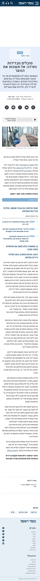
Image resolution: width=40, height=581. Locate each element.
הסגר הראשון (28, 165)
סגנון (34, 545)
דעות (20, 52)
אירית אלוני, (27, 97)
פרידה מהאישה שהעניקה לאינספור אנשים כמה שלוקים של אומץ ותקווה (16, 238)
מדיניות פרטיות (31, 569)
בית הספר (20, 168)
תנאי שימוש (32, 571)
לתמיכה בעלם (12, 450)
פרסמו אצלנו (32, 566)
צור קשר (33, 560)
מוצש (34, 541)
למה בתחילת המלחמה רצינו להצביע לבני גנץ (15, 223)
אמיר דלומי (25, 56)
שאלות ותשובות (31, 573)
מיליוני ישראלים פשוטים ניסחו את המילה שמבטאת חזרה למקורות (16, 230)
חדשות (33, 532)
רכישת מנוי (32, 564)
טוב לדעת (33, 550)
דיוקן (34, 539)
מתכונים (33, 547)
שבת (34, 543)
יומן (34, 536)
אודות (34, 562)
